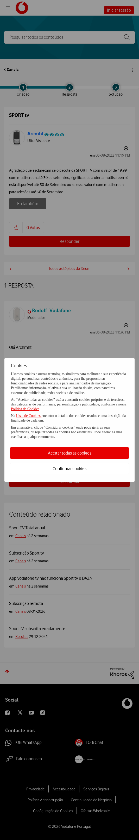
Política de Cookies (25, 409)
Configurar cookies (69, 468)
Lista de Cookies (29, 416)
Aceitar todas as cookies (69, 453)
